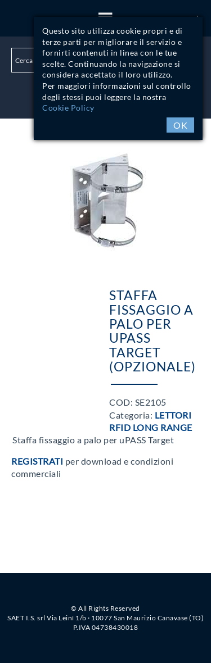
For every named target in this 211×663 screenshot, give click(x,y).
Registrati (37, 461)
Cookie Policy (68, 107)
